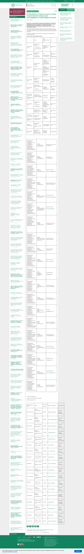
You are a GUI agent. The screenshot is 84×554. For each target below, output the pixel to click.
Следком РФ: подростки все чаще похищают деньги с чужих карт (17, 209)
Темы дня (62, 9)
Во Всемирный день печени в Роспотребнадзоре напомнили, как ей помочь (17, 137)
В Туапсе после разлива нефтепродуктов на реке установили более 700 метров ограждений (17, 203)
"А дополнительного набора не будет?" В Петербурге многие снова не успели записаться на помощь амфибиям (17, 496)
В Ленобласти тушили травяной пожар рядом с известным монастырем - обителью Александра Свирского (17, 420)
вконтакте (28, 4)
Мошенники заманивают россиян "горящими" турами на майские (17, 215)
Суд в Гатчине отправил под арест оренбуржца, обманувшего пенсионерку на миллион (17, 529)
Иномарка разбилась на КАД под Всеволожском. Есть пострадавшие (17, 299)
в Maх (45, 530)
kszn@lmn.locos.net (51, 476)
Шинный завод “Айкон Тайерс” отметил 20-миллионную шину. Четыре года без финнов (17, 333)
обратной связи (46, 532)
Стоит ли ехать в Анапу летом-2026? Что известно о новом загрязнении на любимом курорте (17, 376)
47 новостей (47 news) (49, 537)
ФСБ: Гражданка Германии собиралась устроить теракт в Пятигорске (17, 81)
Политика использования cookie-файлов (25, 541)
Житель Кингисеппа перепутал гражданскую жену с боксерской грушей (17, 282)
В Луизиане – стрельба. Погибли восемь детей (17, 165)
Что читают (70, 9)
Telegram (38, 537)
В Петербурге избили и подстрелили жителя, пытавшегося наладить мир (17, 63)
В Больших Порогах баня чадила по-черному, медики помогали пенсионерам (17, 245)
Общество (43, 1)
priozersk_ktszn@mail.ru (52, 495)
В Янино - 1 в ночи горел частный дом (17, 452)
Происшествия (37, 1)
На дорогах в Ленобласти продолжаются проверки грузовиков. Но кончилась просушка (17, 38)
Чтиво (47, 1)
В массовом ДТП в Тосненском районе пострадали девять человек (66, 23)
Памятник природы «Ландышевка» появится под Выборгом (17, 476)
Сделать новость (31, 5)
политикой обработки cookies (9, 551)
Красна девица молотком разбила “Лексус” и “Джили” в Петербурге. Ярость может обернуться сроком (17, 56)
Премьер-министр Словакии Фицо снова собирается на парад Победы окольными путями (17, 305)
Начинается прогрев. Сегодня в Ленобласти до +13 (66, 27)
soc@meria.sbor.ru (51, 508)
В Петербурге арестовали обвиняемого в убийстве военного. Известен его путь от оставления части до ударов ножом (17, 488)
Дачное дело (51, 1)
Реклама (29, 537)
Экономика (31, 1)
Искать (73, 1)
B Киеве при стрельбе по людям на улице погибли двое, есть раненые (17, 346)
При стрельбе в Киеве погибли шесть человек (17, 327)
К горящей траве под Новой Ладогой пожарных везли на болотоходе (17, 270)
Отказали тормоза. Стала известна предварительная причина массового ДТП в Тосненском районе (18, 11)
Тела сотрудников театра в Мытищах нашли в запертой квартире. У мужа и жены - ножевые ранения (17, 251)
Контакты (24, 537)
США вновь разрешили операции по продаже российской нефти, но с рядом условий (17, 400)
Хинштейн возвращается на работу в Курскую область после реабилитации (17, 87)
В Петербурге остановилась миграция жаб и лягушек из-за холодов (17, 160)
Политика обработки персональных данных (26, 540)
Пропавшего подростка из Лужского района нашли (65, 31)
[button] (28, 526)
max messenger (30, 4)
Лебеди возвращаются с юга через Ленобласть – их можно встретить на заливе (17, 176)
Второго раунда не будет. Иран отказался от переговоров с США (17, 142)
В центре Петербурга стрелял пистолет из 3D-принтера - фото (17, 221)
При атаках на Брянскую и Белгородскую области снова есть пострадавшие (17, 311)
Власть (27, 1)
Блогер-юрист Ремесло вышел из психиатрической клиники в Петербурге (17, 482)
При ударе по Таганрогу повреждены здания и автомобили (17, 264)
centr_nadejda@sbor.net (50, 372)
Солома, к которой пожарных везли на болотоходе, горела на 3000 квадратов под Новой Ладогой (17, 239)
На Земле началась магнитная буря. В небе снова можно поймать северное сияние (17, 382)
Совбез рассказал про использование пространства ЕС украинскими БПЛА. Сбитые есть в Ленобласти (17, 523)
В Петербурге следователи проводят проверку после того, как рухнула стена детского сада (17, 191)
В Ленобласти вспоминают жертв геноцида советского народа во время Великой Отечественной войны (17, 258)
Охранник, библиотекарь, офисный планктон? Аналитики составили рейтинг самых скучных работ (17, 464)
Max (40, 537)
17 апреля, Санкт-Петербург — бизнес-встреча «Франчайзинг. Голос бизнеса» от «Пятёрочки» (66, 39)
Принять (78, 551)
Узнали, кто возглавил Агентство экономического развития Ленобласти (17, 509)
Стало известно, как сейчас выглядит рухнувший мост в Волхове (66, 34)
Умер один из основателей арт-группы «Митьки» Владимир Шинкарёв (17, 154)
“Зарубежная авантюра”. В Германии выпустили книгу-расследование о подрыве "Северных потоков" (17, 339)
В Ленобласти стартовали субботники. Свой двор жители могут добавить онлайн (17, 388)
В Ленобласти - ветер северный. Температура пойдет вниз (17, 442)
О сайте (19, 537)
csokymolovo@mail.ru (50, 208)
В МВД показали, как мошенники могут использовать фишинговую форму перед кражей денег (17, 44)
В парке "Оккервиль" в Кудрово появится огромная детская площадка (17, 21)
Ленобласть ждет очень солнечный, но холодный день (17, 293)
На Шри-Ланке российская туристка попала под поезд (17, 197)
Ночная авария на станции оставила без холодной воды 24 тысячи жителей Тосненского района (17, 75)
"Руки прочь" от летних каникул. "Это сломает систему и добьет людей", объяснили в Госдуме (17, 227)
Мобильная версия (26, 4)
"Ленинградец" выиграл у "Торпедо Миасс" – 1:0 (17, 186)
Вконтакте (34, 537)
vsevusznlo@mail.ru (51, 432)
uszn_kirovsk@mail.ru (52, 463)
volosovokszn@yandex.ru (52, 419)
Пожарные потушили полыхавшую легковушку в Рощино (17, 317)
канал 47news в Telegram (38, 530)
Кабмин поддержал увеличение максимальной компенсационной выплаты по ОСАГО (17, 118)
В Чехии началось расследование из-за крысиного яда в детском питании (17, 148)
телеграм (29, 4)
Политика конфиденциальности (24, 539)
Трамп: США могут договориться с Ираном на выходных (17, 471)
